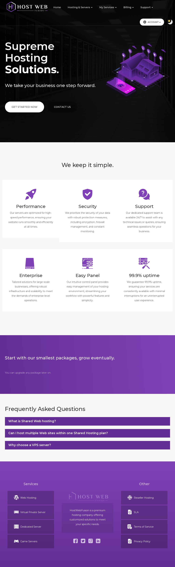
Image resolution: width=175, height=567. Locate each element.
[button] (152, 22)
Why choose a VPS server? (29, 445)
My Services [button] (108, 7)
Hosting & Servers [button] (80, 7)
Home (57, 7)
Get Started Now (24, 106)
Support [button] (146, 7)
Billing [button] (128, 7)
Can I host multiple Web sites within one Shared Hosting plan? (58, 433)
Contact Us (62, 106)
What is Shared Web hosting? (32, 421)
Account (152, 22)
